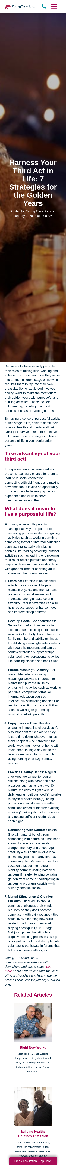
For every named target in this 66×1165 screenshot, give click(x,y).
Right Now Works (33, 1047)
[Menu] (54, 6)
